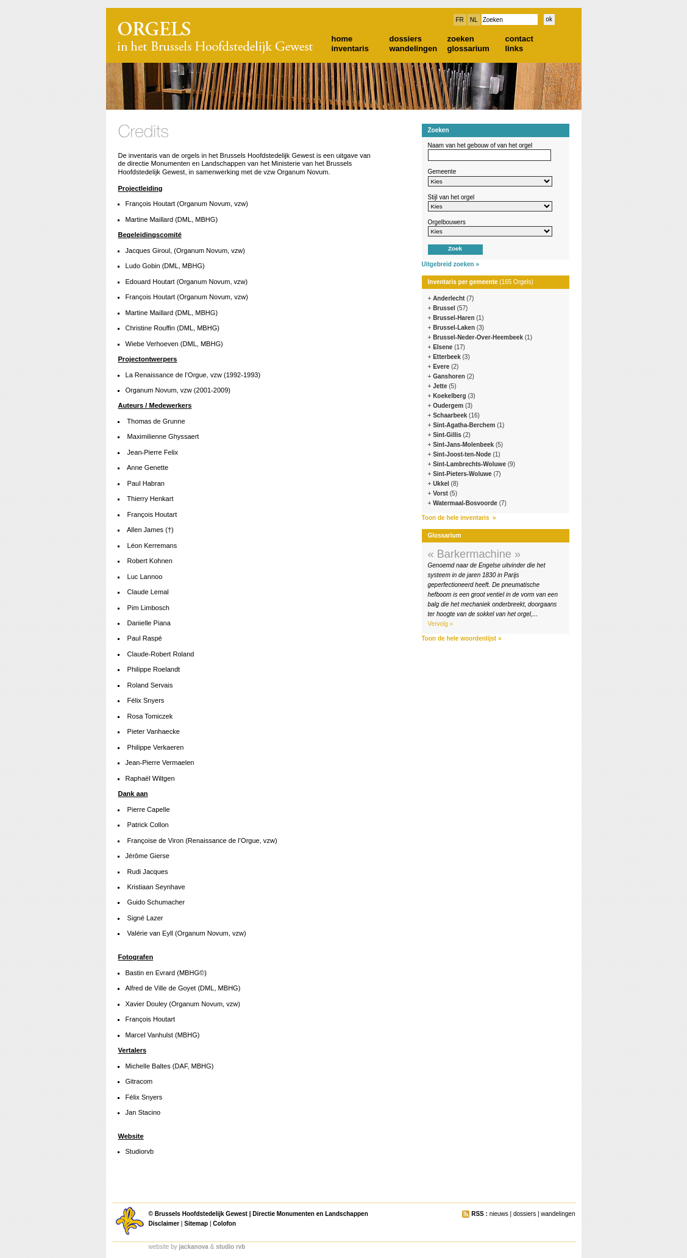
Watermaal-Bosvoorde (470, 503)
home (342, 38)
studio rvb (230, 1246)
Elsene (449, 347)
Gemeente (442, 171)
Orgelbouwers (447, 222)
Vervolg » (441, 623)
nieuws (498, 1213)
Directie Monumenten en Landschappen (310, 1213)
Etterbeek (451, 357)
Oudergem (452, 405)
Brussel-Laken (458, 327)
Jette (444, 386)
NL (474, 19)
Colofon (224, 1223)
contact (519, 38)
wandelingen (414, 48)
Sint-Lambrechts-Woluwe (474, 464)
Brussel (450, 308)
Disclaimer (164, 1223)
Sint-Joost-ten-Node (466, 454)
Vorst (445, 493)
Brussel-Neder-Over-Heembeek (482, 337)
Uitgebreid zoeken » (450, 264)
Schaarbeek (456, 415)
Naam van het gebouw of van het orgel (480, 145)
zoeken (460, 38)
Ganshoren (453, 376)
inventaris (350, 48)
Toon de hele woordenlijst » (462, 638)
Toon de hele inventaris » (459, 517)
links (514, 48)
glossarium (468, 48)
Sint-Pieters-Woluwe (467, 474)
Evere (445, 366)
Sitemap (196, 1223)
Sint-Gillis (452, 435)
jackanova (193, 1246)
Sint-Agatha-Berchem (468, 425)
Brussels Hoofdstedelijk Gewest (201, 1213)
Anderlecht (453, 298)
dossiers (406, 38)
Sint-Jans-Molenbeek (468, 444)
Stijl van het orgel (451, 197)
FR (460, 19)
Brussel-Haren (458, 317)
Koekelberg (454, 396)
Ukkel (445, 483)
